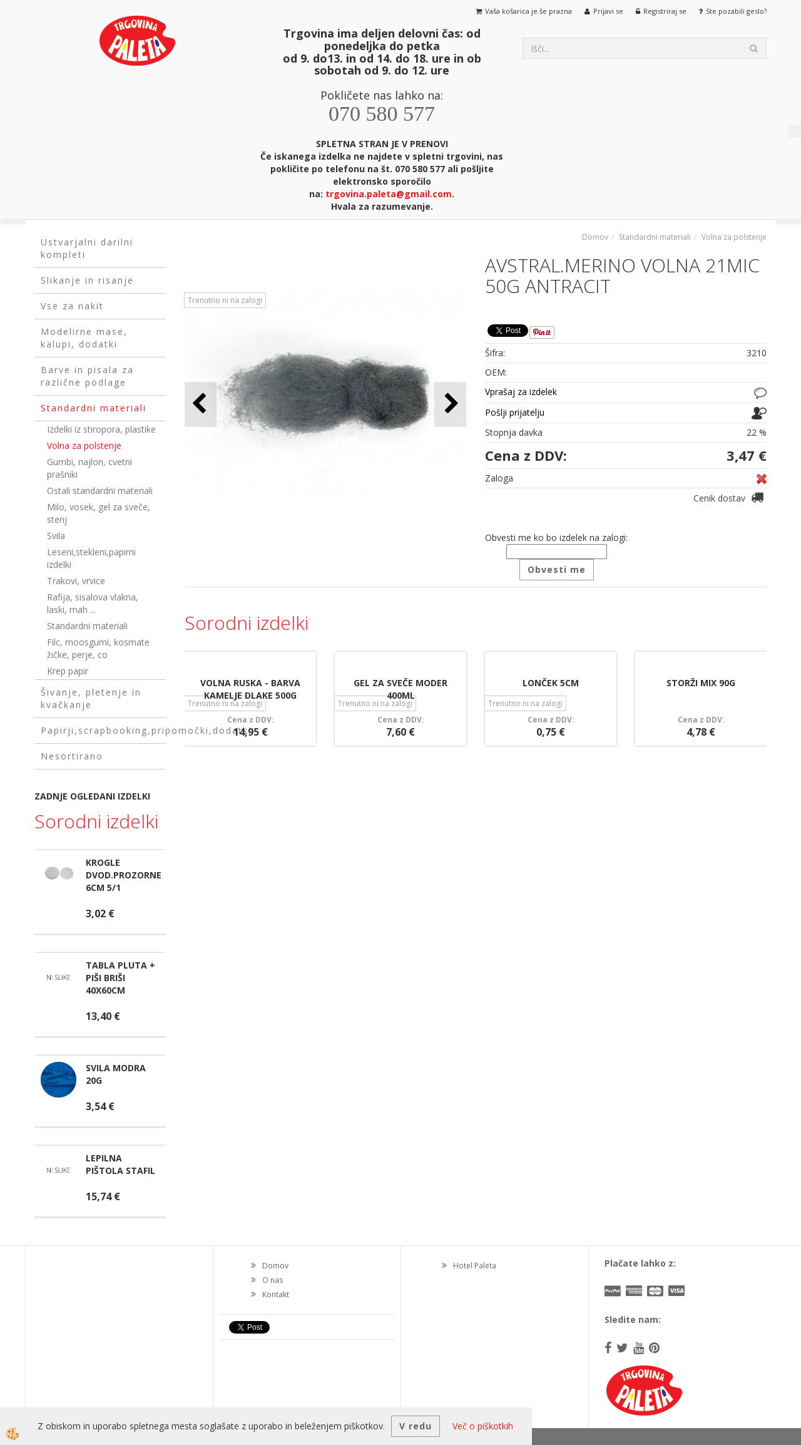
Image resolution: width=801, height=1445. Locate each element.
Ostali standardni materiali (100, 490)
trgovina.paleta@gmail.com (388, 194)
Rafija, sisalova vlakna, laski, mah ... (92, 603)
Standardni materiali (87, 626)
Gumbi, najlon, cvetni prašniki (89, 468)
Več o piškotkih (482, 1426)
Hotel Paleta (474, 1265)
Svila (56, 536)
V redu (415, 1426)
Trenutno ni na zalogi (225, 300)
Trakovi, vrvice (76, 581)
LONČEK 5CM (551, 683)
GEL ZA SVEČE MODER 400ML (400, 689)
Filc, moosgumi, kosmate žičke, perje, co (98, 648)
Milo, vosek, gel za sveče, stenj (98, 513)
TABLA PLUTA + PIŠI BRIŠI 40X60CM (120, 977)
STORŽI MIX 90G (700, 683)
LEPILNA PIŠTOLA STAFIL (120, 1164)
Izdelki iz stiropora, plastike (101, 429)
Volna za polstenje (84, 445)
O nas (272, 1280)
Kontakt (275, 1294)
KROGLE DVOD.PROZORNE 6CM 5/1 (123, 874)
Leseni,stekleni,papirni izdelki (91, 558)
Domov (595, 237)
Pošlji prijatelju (514, 412)
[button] (450, 404)
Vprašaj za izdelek (521, 392)
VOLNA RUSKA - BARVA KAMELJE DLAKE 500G (250, 689)
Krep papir (67, 671)
